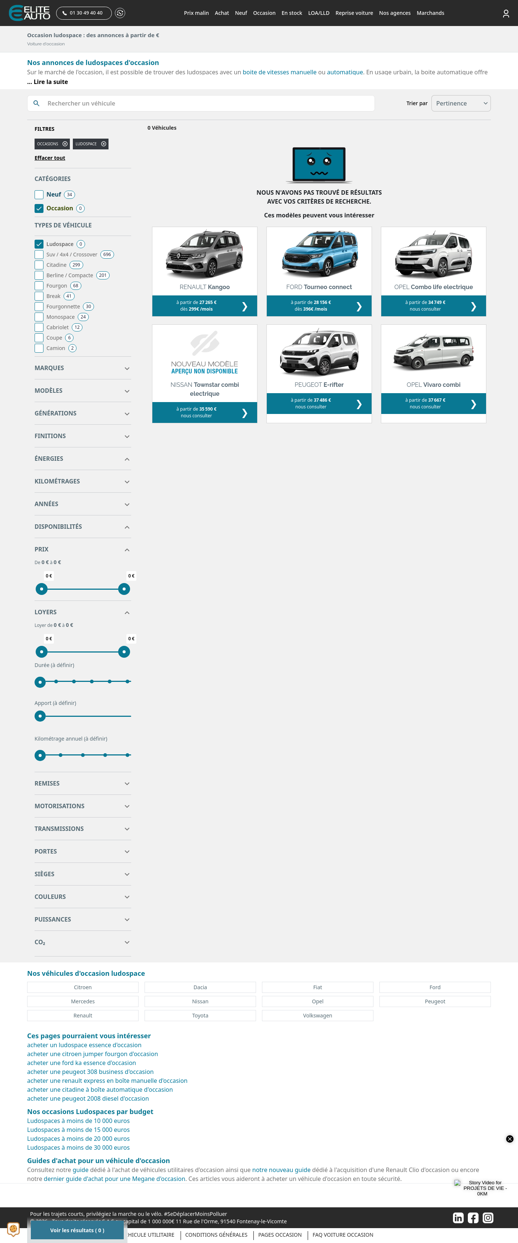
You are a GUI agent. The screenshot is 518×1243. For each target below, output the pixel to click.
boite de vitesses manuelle (280, 72)
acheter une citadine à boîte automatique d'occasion (100, 1089)
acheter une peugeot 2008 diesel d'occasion (88, 1098)
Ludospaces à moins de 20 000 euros (78, 1138)
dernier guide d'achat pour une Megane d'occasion (114, 1179)
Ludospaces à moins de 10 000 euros (78, 1121)
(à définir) (62, 665)
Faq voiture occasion (343, 1234)
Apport (55, 703)
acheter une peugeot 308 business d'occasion (90, 1072)
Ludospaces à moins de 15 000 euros (78, 1130)
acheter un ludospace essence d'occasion (84, 1045)
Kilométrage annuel (71, 738)
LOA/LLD (319, 12)
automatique (345, 72)
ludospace (86, 143)
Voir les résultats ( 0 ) (77, 1230)
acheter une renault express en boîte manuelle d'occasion (107, 1081)
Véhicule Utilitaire (148, 1234)
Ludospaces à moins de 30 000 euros (78, 1147)
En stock (292, 12)
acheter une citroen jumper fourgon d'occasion (92, 1054)
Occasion (264, 12)
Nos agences (395, 12)
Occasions (47, 143)
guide (81, 1170)
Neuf (241, 12)
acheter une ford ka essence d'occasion (81, 1063)
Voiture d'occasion (46, 43)
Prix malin (196, 12)
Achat (222, 12)
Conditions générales (216, 1234)
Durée (54, 665)
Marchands (430, 12)
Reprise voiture (354, 12)
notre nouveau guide (281, 1170)
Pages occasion (280, 1234)
